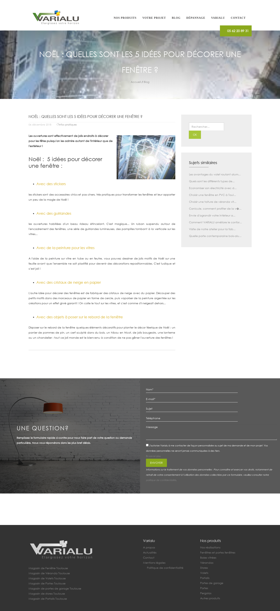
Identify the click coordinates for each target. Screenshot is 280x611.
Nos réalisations (210, 547)
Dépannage (195, 17)
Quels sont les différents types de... (212, 181)
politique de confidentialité (161, 480)
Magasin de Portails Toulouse (48, 598)
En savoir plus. (153, 456)
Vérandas (206, 562)
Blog (176, 17)
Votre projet (154, 17)
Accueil (136, 82)
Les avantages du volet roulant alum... (215, 174)
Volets (204, 573)
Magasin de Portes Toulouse (47, 583)
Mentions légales (154, 562)
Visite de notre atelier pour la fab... (212, 229)
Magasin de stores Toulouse (47, 593)
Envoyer (156, 463)
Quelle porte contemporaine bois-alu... (215, 236)
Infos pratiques (68, 124)
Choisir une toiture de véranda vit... (212, 202)
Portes (204, 588)
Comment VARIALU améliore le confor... (215, 222)
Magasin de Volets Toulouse (47, 578)
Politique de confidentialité (165, 568)
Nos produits (125, 17)
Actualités (149, 552)
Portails (204, 578)
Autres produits (210, 598)
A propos (149, 547)
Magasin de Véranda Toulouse (49, 573)
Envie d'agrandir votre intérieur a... (212, 215)
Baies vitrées (208, 557)
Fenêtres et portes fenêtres (217, 552)
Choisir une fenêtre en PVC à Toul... (212, 195)
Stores (204, 568)
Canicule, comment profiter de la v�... (215, 208)
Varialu (218, 17)
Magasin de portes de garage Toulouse (55, 588)
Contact (238, 17)
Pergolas (205, 593)
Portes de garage (211, 583)
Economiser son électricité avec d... (213, 188)
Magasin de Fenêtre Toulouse (48, 568)
